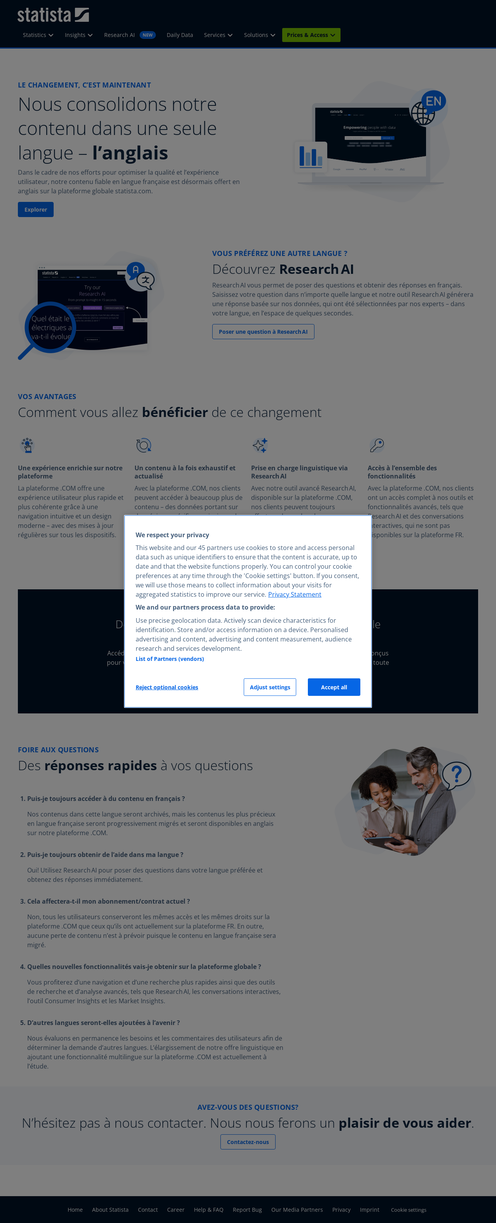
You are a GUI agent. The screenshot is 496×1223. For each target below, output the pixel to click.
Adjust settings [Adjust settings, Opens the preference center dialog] (270, 687)
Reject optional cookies (167, 687)
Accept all (334, 687)
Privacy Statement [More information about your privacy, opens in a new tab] (294, 594)
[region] (248, 611)
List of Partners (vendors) (170, 658)
